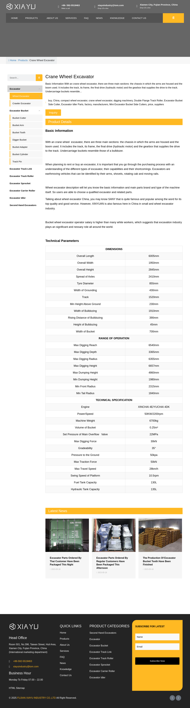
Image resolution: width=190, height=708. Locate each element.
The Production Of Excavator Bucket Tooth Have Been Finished (159, 561)
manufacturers (100, 104)
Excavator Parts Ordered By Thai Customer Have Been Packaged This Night (65, 561)
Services (71, 18)
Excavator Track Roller (101, 658)
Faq (86, 18)
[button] (53, 112)
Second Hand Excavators (103, 633)
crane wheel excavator (100, 100)
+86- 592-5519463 (70, 5)
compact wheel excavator (74, 100)
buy (50, 100)
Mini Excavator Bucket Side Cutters (128, 104)
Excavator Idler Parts (72, 104)
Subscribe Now (157, 661)
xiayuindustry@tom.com (111, 5)
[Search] (39, 77)
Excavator (95, 639)
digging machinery (123, 100)
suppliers (159, 104)
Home (14, 18)
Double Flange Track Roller (148, 100)
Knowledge (117, 18)
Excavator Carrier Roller (102, 671)
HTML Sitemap (17, 688)
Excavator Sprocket (100, 664)
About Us (52, 18)
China (56, 100)
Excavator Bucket (99, 645)
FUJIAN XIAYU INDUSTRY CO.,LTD (36, 698)
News (99, 18)
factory (88, 104)
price (150, 104)
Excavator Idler (97, 677)
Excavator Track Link (101, 652)
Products (31, 18)
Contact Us (139, 18)
